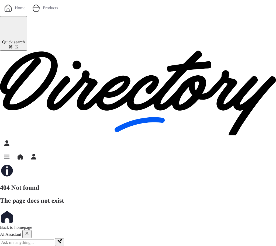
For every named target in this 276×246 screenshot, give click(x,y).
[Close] (27, 234)
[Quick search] (13, 33)
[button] (6, 157)
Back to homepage (16, 220)
